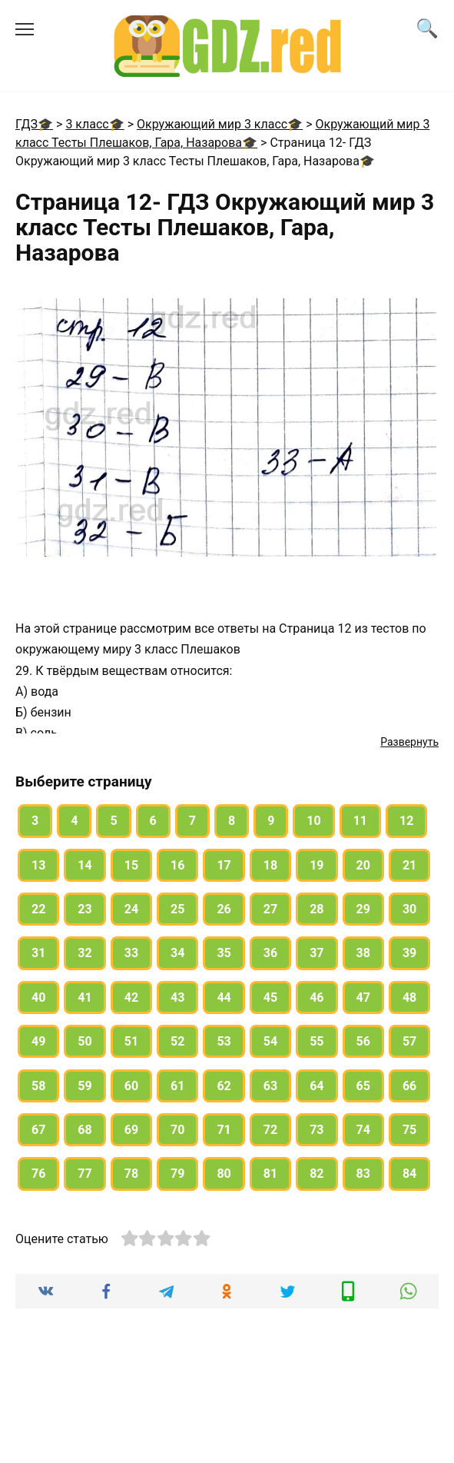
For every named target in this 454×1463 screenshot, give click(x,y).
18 (270, 865)
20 (363, 865)
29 (363, 909)
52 (177, 1041)
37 (316, 953)
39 (409, 953)
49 (38, 1041)
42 (131, 997)
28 (316, 909)
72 (270, 1129)
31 (38, 953)
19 (316, 865)
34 (177, 953)
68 (84, 1129)
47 (363, 997)
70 (177, 1129)
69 (131, 1129)
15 (131, 865)
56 (363, 1041)
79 (177, 1173)
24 (131, 909)
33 (131, 953)
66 (409, 1086)
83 (363, 1173)
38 (363, 953)
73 (316, 1129)
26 (223, 909)
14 (84, 865)
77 (84, 1173)
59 (84, 1086)
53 (223, 1041)
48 (409, 997)
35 (223, 953)
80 (223, 1173)
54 (270, 1041)
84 (409, 1173)
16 (177, 865)
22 (38, 909)
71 (223, 1129)
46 (316, 997)
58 (38, 1086)
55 (316, 1041)
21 (409, 865)
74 (363, 1129)
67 (38, 1129)
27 (270, 909)
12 (406, 820)
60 (131, 1086)
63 (270, 1086)
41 (84, 997)
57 (409, 1041)
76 (38, 1173)
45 (270, 997)
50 (84, 1041)
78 (131, 1173)
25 (177, 909)
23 (84, 909)
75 (409, 1129)
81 (270, 1173)
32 (84, 953)
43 (177, 997)
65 (363, 1086)
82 (316, 1173)
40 (38, 997)
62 (223, 1086)
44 (223, 997)
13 (38, 865)
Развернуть (409, 742)
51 (131, 1041)
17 (223, 865)
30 (409, 909)
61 (177, 1086)
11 (360, 820)
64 (316, 1086)
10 (313, 820)
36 (270, 953)
